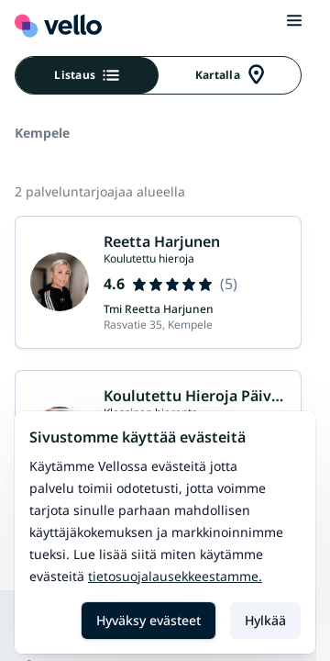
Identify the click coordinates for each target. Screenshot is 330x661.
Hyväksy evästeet (148, 620)
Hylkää (265, 620)
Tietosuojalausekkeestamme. (175, 576)
